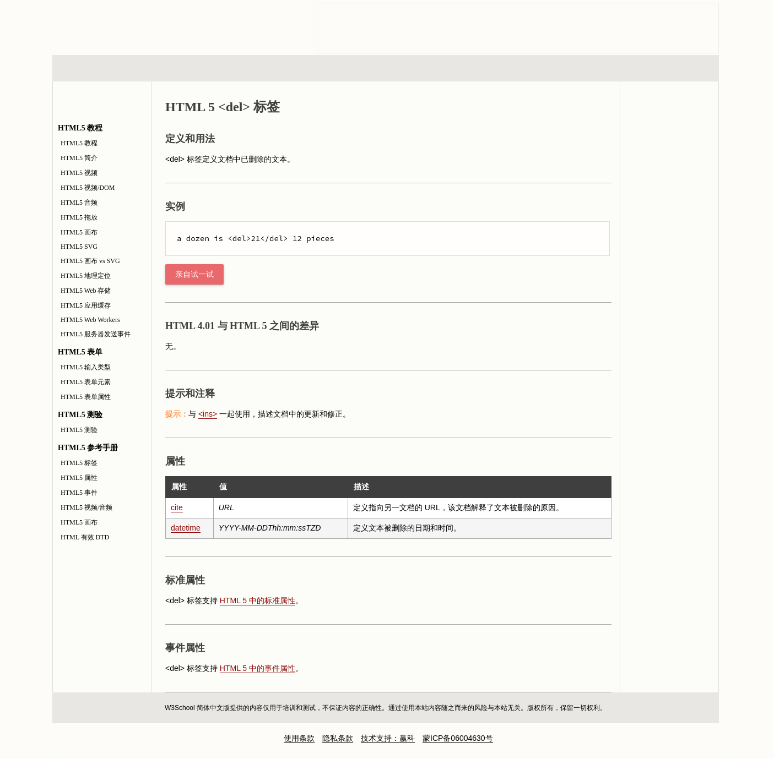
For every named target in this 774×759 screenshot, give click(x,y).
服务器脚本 (297, 68)
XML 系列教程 (485, 68)
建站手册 (571, 68)
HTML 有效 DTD (85, 537)
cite (177, 507)
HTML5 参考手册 (669, 142)
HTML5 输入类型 (86, 367)
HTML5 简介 (79, 158)
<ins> (207, 413)
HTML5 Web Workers (90, 320)
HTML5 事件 (79, 492)
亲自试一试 (194, 274)
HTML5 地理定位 (86, 276)
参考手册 (672, 68)
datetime (186, 527)
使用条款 (299, 738)
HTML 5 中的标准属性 (257, 600)
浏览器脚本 (196, 68)
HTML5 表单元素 (86, 382)
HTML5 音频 (79, 202)
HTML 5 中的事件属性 (257, 668)
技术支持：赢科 (388, 738)
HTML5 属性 (79, 478)
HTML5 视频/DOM (88, 188)
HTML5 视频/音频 (86, 507)
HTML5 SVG (79, 246)
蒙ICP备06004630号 (458, 738)
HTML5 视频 (79, 173)
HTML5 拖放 (79, 217)
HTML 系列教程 (98, 68)
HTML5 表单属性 (86, 397)
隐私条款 (337, 738)
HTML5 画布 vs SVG (90, 261)
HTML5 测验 (79, 430)
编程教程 (399, 68)
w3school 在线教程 (154, 25)
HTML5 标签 (79, 463)
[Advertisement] (517, 28)
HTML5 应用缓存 (86, 305)
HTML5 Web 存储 (86, 290)
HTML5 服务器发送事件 (96, 334)
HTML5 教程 (79, 143)
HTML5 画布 (79, 232)
